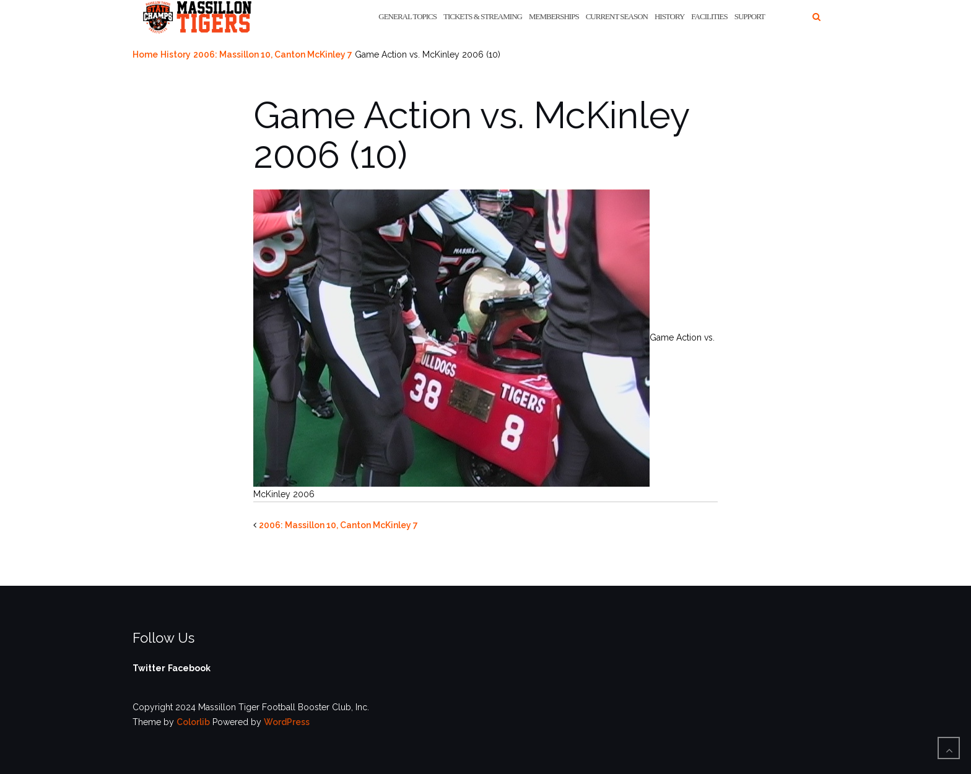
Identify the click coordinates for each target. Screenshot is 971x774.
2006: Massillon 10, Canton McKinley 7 (272, 54)
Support (749, 16)
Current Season (617, 16)
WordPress (287, 722)
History (669, 16)
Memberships (554, 16)
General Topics (407, 16)
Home (145, 54)
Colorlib (193, 722)
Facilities (709, 16)
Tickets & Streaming (482, 16)
